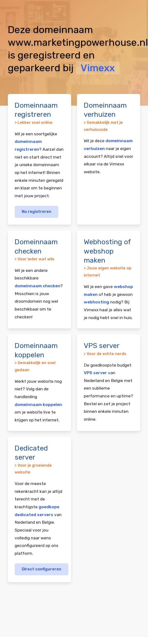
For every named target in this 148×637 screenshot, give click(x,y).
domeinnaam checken (37, 285)
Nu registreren (36, 211)
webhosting (96, 302)
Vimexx (98, 68)
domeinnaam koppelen (38, 404)
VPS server (95, 372)
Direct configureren (41, 569)
